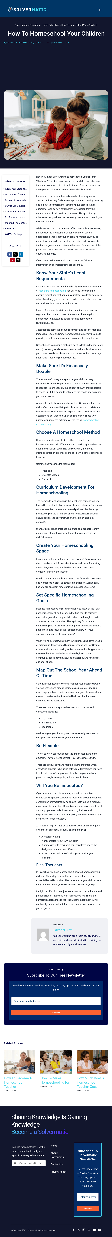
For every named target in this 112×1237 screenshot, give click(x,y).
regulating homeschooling (52, 290)
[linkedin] (99, 1230)
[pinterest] (89, 1230)
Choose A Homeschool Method (17, 200)
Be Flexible (10, 228)
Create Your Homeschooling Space (17, 211)
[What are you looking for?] (29, 1163)
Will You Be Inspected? (16, 234)
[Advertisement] (56, 70)
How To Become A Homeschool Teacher (18, 1082)
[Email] (18, 260)
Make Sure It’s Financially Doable (17, 194)
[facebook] (73, 1230)
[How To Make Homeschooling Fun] (56, 1051)
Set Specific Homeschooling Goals (17, 217)
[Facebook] (10, 254)
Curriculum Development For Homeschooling (17, 205)
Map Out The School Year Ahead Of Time (17, 222)
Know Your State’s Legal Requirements (17, 188)
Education (34, 25)
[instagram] (84, 1230)
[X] (15, 254)
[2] (27, 8)
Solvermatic (21, 25)
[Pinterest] (12, 260)
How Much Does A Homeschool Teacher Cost (91, 1082)
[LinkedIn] (21, 254)
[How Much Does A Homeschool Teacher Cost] (92, 1051)
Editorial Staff (11, 43)
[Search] (15, 1163)
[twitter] (78, 1230)
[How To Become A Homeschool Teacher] (19, 1051)
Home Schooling (50, 25)
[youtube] (94, 1230)
